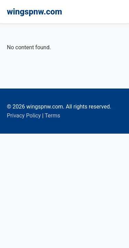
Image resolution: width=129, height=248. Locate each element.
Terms (52, 115)
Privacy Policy (24, 115)
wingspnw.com (34, 12)
